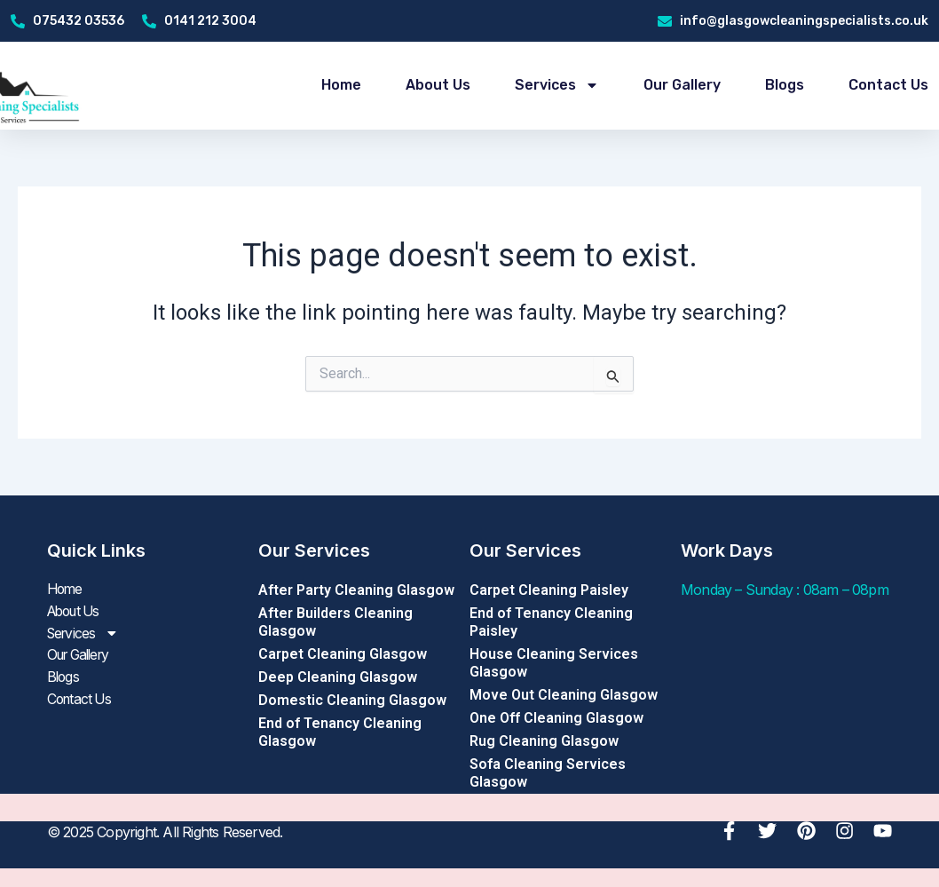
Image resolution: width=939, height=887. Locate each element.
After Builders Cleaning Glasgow (335, 622)
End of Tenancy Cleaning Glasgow (340, 732)
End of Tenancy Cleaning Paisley (551, 622)
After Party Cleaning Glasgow (356, 590)
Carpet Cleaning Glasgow (342, 653)
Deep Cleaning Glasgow (337, 677)
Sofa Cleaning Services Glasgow (548, 773)
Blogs (784, 84)
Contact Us (888, 84)
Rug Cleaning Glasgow (544, 741)
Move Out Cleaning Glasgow (564, 694)
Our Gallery (682, 84)
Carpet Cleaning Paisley (549, 590)
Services (557, 85)
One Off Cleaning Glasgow (556, 717)
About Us (438, 84)
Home (341, 84)
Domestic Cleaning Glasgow (352, 700)
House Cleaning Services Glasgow (554, 662)
